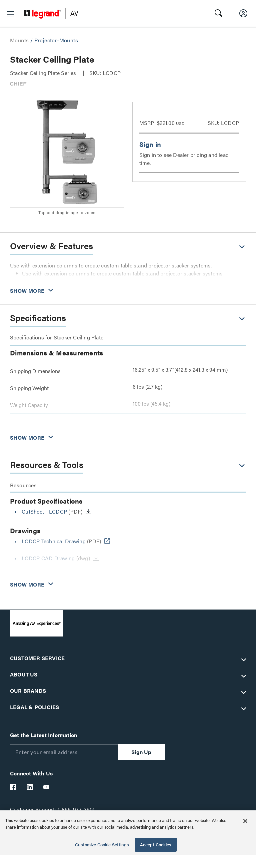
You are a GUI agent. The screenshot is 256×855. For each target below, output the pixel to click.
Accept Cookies (156, 844)
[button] (10, 14)
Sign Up (141, 752)
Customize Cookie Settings (102, 844)
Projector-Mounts (56, 40)
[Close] (245, 821)
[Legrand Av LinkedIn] (30, 787)
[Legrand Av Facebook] (13, 787)
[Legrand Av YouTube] (46, 787)
